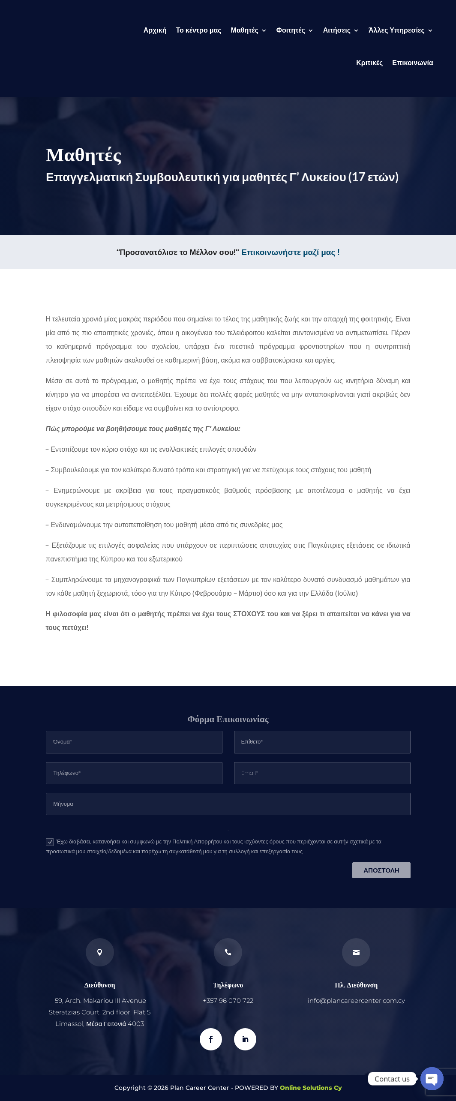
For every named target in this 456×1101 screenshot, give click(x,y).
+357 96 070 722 (228, 1000)
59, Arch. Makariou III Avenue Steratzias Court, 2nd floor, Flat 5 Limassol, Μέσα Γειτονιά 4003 (99, 1012)
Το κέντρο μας (198, 30)
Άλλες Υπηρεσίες (397, 30)
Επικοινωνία (412, 63)
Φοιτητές (290, 30)
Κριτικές (369, 63)
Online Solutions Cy (311, 1088)
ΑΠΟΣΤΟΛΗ (381, 870)
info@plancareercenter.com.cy (356, 1000)
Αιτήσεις (337, 30)
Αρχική (155, 30)
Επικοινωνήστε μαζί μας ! (290, 252)
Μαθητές (244, 30)
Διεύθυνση (99, 984)
